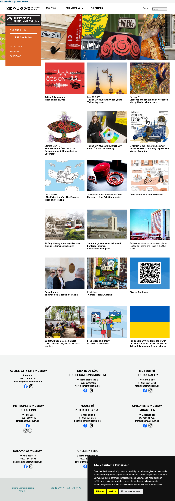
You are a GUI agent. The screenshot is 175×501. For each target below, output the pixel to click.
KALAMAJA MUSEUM (27, 451)
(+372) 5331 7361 (147, 383)
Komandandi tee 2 (87, 379)
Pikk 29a (27, 415)
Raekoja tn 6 (147, 379)
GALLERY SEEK (87, 451)
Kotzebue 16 (28, 455)
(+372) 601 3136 (87, 418)
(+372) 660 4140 (28, 418)
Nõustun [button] (100, 491)
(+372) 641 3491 (28, 458)
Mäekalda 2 (87, 415)
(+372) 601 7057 (147, 418)
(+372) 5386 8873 (87, 383)
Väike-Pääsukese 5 (87, 455)
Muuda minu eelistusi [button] (131, 491)
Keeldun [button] (112, 491)
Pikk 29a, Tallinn (23, 37)
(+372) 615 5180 (28, 378)
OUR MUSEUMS (73, 8)
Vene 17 (27, 375)
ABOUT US (51, 8)
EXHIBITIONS (97, 8)
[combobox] (159, 8)
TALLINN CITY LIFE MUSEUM (27, 370)
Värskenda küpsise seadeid (14, 1)
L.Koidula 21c (147, 415)
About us (14, 51)
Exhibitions (15, 56)
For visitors (16, 47)
